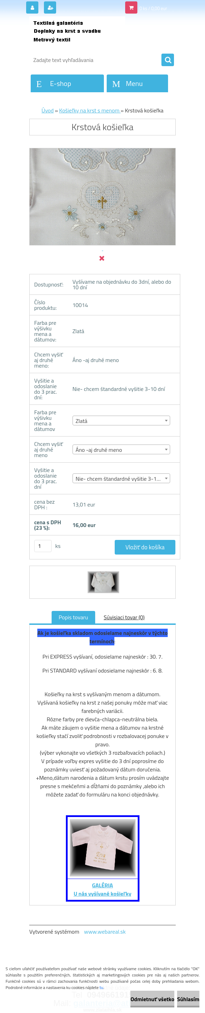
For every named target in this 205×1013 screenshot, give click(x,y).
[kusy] (43, 546)
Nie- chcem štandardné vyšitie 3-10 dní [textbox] (122, 478)
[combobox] (121, 420)
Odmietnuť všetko (152, 999)
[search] (167, 60)
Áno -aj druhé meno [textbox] (99, 450)
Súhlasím (188, 999)
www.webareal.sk (105, 931)
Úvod (47, 110)
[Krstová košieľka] (103, 572)
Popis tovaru (73, 617)
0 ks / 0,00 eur (153, 8)
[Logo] (77, 33)
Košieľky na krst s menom (90, 110)
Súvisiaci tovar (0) (124, 617)
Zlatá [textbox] (82, 421)
